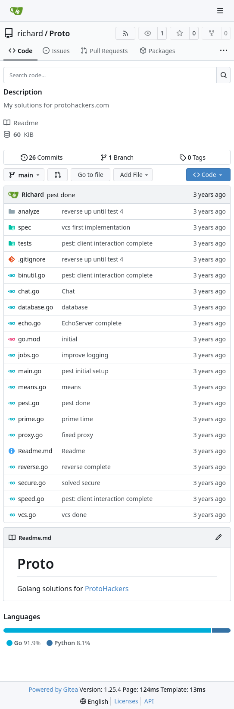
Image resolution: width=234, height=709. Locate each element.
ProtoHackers (106, 588)
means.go (32, 387)
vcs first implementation (96, 227)
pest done (61, 195)
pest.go (28, 403)
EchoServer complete (92, 323)
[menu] (94, 701)
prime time (77, 419)
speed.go (31, 499)
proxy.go (30, 435)
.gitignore (32, 259)
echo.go (29, 323)
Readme (73, 451)
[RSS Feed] (125, 33)
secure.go (32, 483)
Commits (42, 157)
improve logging (85, 355)
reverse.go (33, 467)
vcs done (74, 514)
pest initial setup (85, 371)
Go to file (90, 174)
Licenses (126, 701)
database (74, 307)
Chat (68, 291)
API (149, 701)
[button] (57, 174)
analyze (29, 211)
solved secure (81, 483)
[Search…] (223, 75)
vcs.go (27, 514)
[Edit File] (218, 537)
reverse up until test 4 (92, 211)
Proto (59, 33)
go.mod (29, 339)
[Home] (16, 11)
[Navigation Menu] (221, 10)
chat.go (28, 291)
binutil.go (31, 275)
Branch (117, 157)
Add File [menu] (135, 174)
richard (30, 33)
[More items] (224, 50)
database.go (35, 307)
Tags (192, 157)
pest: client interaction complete (107, 243)
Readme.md (35, 451)
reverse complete (86, 467)
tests (24, 243)
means (71, 387)
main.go (29, 371)
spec (24, 227)
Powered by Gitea (53, 689)
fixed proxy (77, 435)
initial (69, 339)
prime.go (31, 419)
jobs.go (28, 355)
